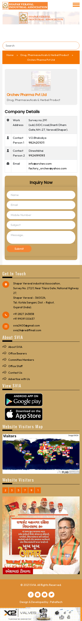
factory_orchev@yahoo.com (48, 168)
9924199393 (37, 155)
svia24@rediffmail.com (27, 330)
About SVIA (15, 347)
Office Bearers (17, 353)
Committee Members (21, 360)
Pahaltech (56, 602)
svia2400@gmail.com (26, 325)
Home (10, 55)
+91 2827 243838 (23, 314)
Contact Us (15, 372)
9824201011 (36, 142)
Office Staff (15, 366)
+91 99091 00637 (24, 319)
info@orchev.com (40, 163)
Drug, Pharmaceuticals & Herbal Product (44, 55)
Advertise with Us (19, 379)
